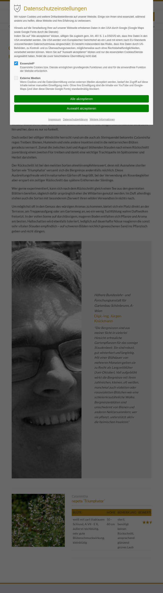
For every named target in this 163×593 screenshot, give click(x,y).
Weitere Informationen (102, 119)
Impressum (54, 119)
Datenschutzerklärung (75, 119)
